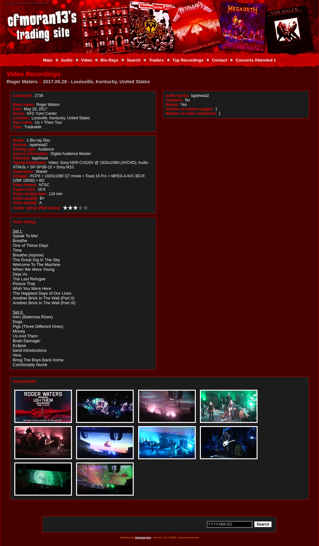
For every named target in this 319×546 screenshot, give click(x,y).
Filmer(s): (21, 158)
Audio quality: (25, 198)
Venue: (19, 113)
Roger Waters (22, 81)
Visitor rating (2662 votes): (37, 208)
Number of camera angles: (190, 109)
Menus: (172, 104)
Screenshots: (25, 381)
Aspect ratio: (24, 189)
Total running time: (30, 194)
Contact (219, 60)
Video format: (25, 185)
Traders (156, 60)
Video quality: (25, 203)
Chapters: (174, 100)
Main (48, 60)
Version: (20, 145)
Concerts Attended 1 (256, 60)
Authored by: (177, 95)
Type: (18, 127)
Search (133, 60)
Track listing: (24, 222)
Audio (67, 60)
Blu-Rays (109, 60)
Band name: (24, 104)
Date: (17, 109)
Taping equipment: (29, 162)
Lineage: (20, 176)
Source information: (31, 153)
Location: (21, 118)
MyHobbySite (143, 537)
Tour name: (23, 122)
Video (86, 60)
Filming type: (25, 149)
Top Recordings (187, 60)
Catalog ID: (23, 95)
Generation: (23, 171)
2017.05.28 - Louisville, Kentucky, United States (96, 81)
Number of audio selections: (191, 113)
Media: (19, 140)
